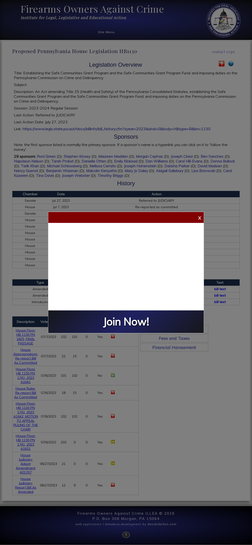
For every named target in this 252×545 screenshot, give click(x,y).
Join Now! (126, 321)
